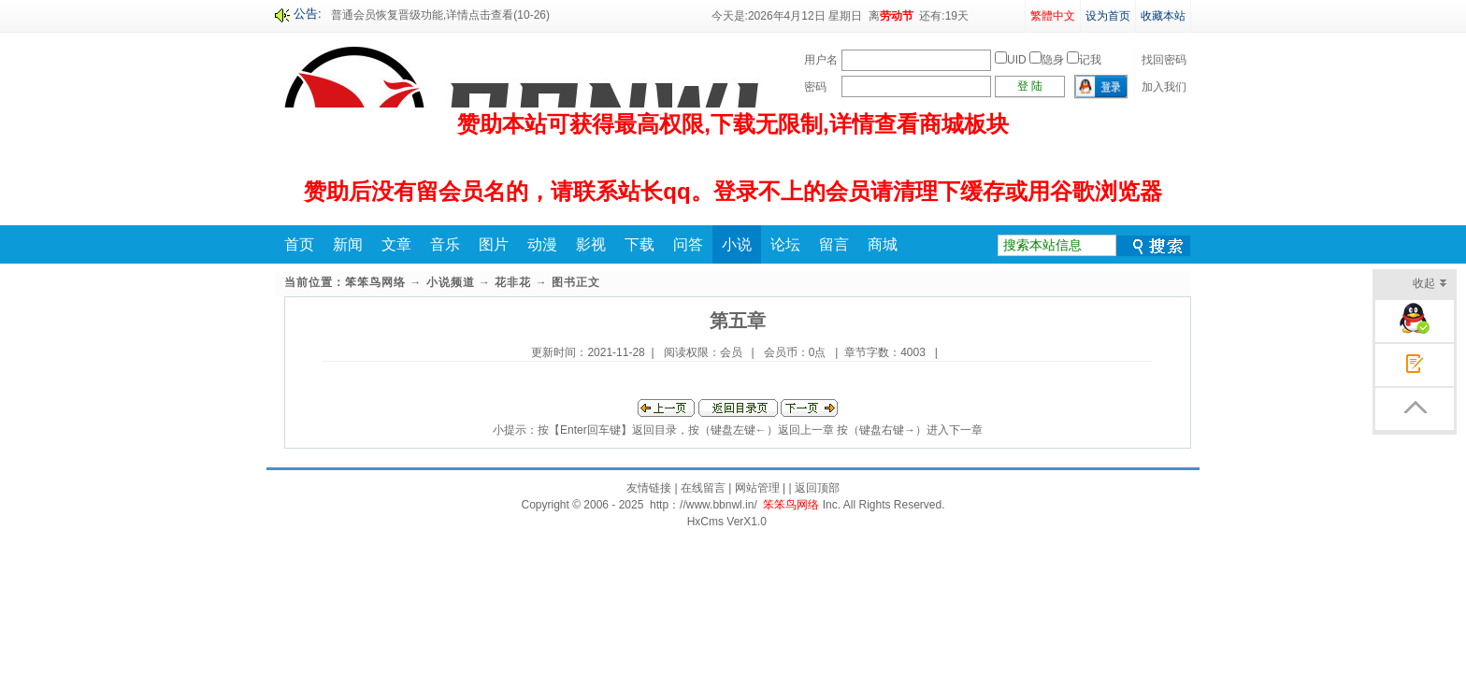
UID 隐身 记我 (1048, 59)
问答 (688, 244)
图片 (494, 244)
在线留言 (703, 487)
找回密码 (1164, 59)
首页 (299, 244)
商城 (883, 244)
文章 (396, 244)
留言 (834, 244)
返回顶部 (817, 487)
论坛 (785, 244)
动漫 (542, 244)
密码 (815, 86)
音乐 (445, 244)
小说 (737, 244)
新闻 (348, 244)
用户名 (821, 59)
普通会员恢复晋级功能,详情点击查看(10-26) (440, 14)
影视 (591, 244)
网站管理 (757, 487)
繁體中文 (1052, 15)
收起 (1430, 284)
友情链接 (648, 487)
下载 (639, 244)
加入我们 (1164, 86)
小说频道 (450, 282)
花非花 (513, 282)
